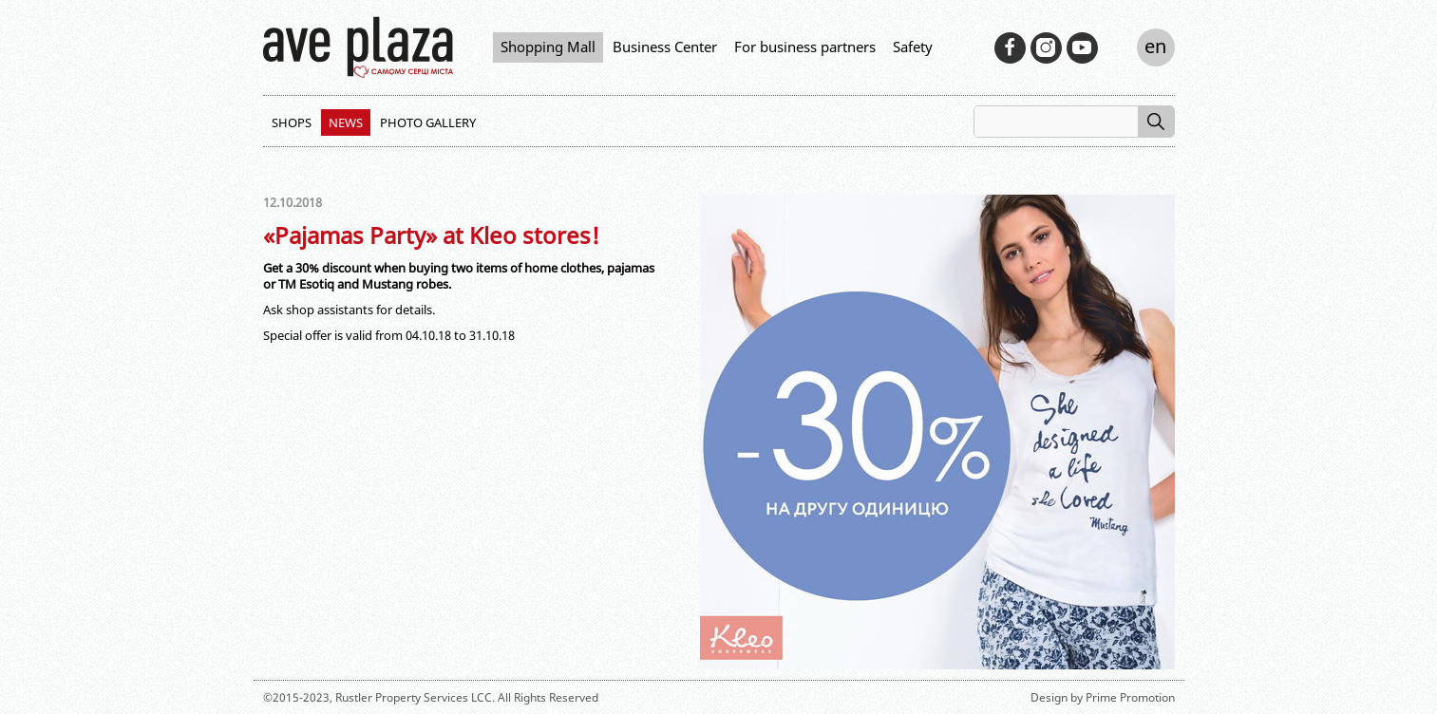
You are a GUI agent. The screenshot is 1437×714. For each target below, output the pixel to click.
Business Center (665, 46)
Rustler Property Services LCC (413, 697)
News (346, 122)
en (1155, 46)
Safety (913, 46)
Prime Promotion (1130, 697)
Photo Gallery (428, 122)
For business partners (805, 46)
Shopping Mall (548, 46)
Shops (292, 122)
